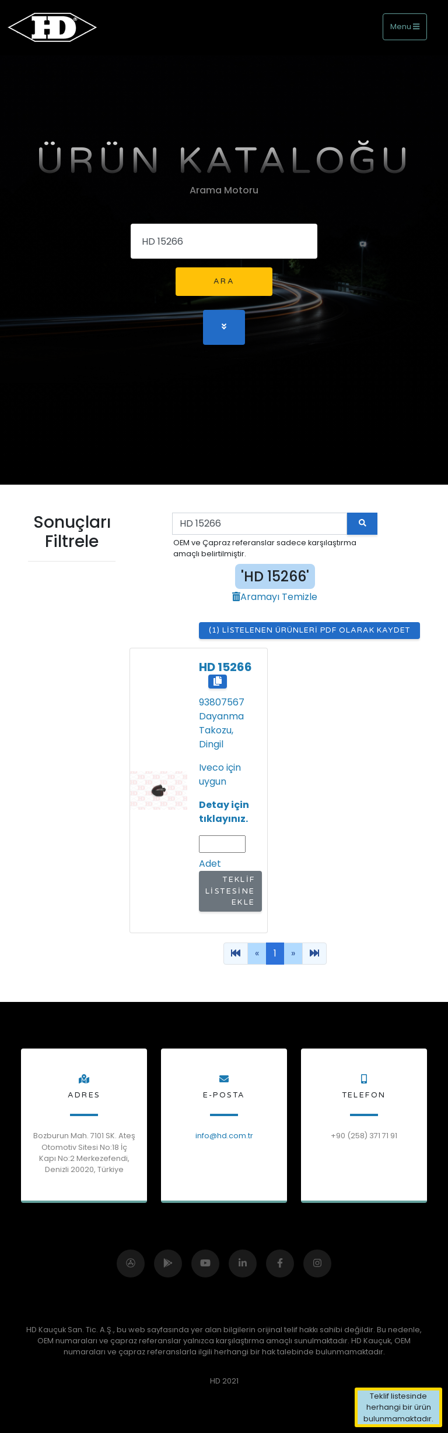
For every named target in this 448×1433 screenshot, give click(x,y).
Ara (224, 281)
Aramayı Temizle (274, 596)
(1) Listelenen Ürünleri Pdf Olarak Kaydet (309, 630)
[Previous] (235, 954)
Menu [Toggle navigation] (404, 26)
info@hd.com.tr (224, 1136)
